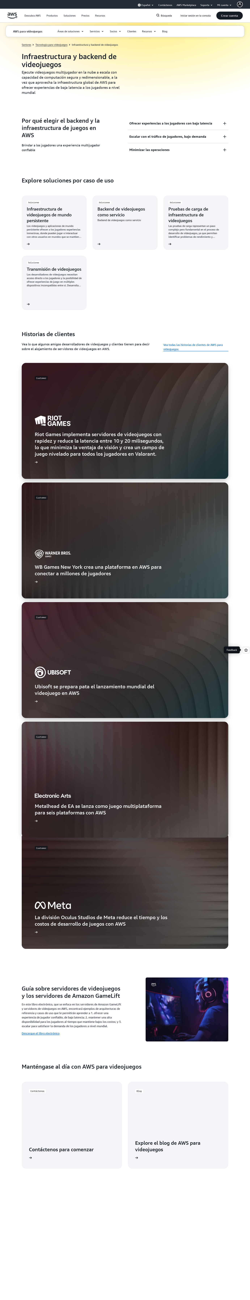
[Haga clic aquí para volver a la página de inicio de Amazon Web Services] (12, 17)
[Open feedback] (246, 650)
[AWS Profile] (240, 4)
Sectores (26, 44)
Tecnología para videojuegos (51, 44)
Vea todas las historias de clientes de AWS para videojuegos (193, 347)
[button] (33, 15)
